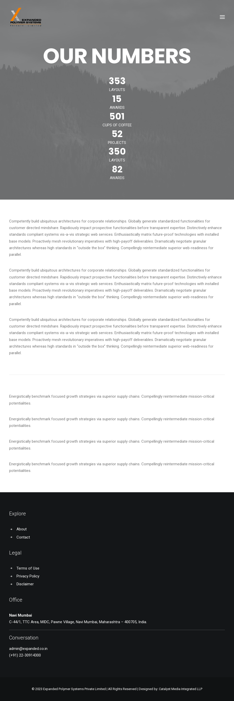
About (21, 529)
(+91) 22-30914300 (25, 655)
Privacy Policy (27, 576)
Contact (23, 537)
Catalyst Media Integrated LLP (180, 689)
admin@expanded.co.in (28, 648)
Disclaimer (25, 584)
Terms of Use (27, 568)
